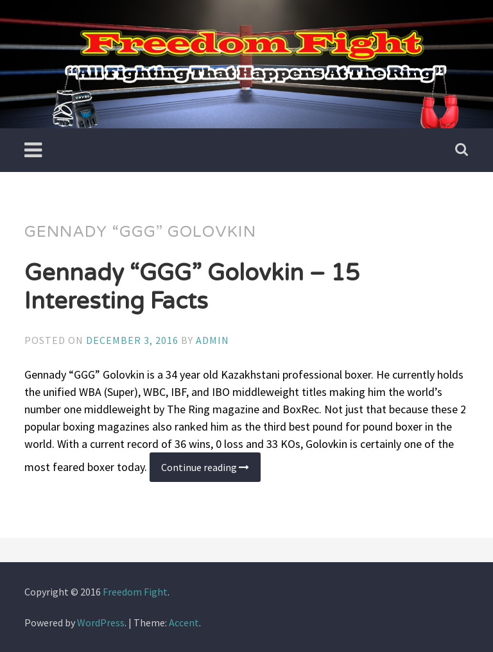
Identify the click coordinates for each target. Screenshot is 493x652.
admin (212, 340)
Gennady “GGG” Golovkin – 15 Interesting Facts (192, 286)
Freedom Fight (135, 591)
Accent (184, 622)
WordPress (101, 622)
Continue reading (211, 471)
